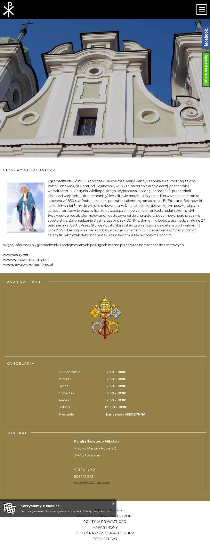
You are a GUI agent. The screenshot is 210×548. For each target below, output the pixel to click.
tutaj (107, 511)
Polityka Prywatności (105, 522)
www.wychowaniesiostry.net (26, 260)
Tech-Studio (105, 539)
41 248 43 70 (84, 469)
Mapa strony (105, 527)
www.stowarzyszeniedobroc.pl (28, 265)
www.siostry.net (16, 255)
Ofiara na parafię (206, 69)
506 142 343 (83, 477)
